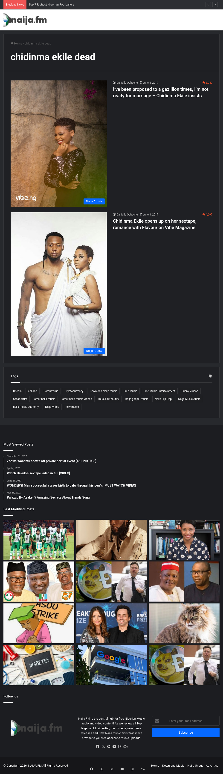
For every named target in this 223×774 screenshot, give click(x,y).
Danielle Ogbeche (127, 82)
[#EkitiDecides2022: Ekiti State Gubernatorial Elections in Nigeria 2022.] (38, 581)
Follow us (10, 696)
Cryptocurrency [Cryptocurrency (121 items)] (74, 391)
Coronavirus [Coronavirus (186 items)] (50, 391)
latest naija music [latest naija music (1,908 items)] (44, 399)
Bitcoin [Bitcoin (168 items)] (17, 391)
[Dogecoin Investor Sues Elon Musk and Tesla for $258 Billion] (184, 665)
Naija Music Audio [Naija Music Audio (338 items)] (189, 399)
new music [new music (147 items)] (72, 406)
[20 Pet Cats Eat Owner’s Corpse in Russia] (184, 623)
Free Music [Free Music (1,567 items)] (130, 391)
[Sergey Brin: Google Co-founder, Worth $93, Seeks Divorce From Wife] (111, 623)
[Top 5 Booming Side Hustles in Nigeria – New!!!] (184, 540)
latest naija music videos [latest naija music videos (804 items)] (77, 399)
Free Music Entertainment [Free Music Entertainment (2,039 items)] (159, 391)
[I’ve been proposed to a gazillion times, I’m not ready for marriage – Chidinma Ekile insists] (59, 143)
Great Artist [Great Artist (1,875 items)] (20, 399)
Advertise (212, 765)
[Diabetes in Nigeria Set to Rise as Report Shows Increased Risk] (38, 665)
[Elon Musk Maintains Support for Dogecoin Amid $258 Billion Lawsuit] (111, 581)
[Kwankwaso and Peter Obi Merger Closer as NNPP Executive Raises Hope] (184, 581)
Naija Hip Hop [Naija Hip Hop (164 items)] (163, 399)
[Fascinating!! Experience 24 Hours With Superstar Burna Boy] (111, 540)
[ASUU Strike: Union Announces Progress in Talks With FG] (38, 623)
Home (16, 43)
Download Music (173, 765)
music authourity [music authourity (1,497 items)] (108, 399)
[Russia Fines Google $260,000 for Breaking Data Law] (111, 665)
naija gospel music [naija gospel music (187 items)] (136, 399)
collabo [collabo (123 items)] (32, 391)
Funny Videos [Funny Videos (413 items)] (190, 391)
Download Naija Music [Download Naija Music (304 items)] (103, 391)
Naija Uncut (195, 765)
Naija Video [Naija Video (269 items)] (52, 406)
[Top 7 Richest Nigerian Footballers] (38, 540)
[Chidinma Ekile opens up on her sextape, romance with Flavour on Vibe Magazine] (59, 284)
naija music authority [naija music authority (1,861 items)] (26, 406)
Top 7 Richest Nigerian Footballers (51, 4)
